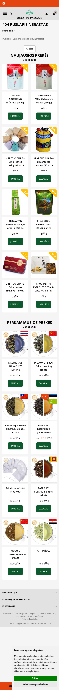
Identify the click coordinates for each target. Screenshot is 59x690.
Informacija (9, 592)
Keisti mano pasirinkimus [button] (35, 684)
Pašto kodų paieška (30, 619)
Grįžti (29, 48)
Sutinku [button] (35, 678)
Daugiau (15, 178)
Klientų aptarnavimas (16, 599)
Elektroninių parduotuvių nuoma (22, 623)
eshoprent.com (44, 623)
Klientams (8, 606)
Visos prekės (30, 59)
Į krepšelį (15, 116)
